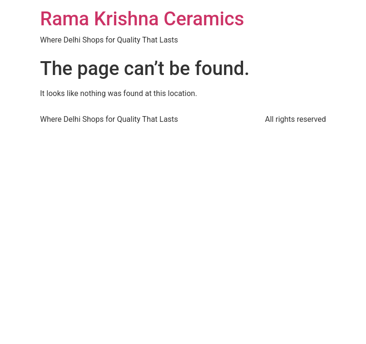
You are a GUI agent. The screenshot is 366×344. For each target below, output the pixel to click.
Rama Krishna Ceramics (142, 19)
